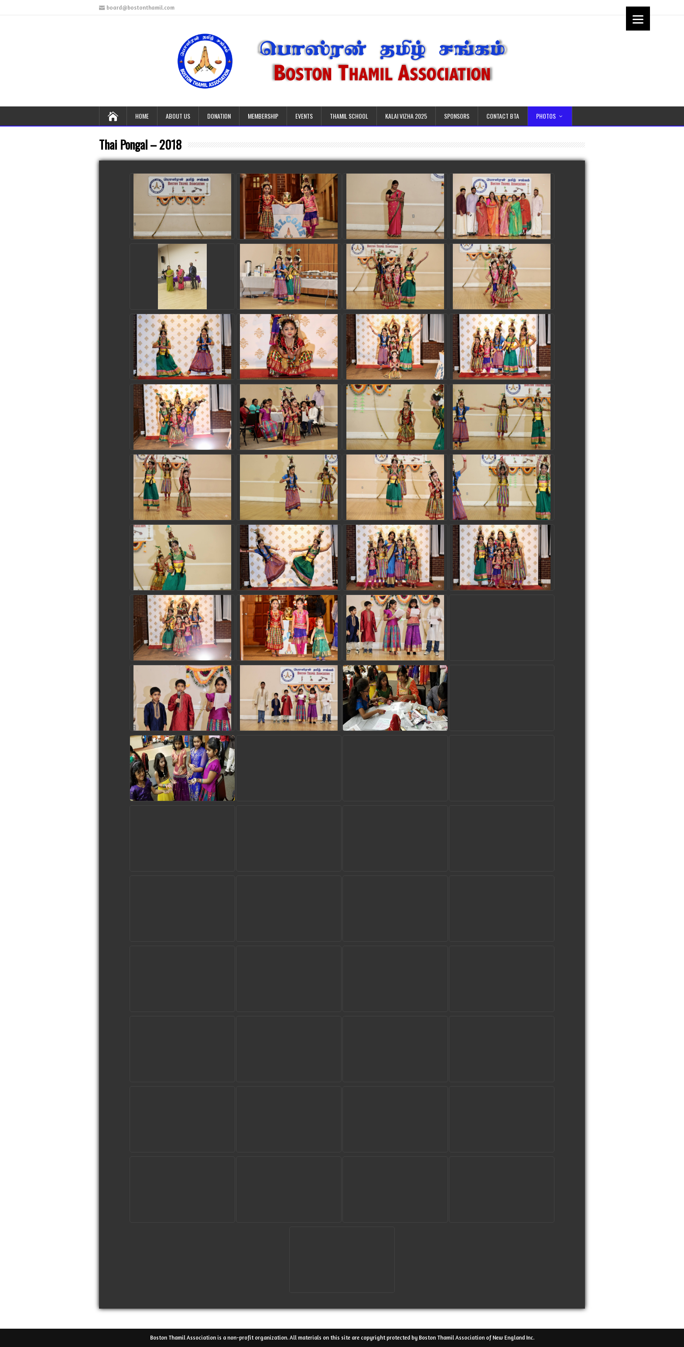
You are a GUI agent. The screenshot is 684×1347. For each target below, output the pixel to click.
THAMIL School (349, 115)
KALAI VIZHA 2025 (406, 115)
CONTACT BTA (502, 115)
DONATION (219, 115)
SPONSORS (456, 115)
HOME (142, 115)
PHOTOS (546, 115)
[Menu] (638, 19)
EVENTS (304, 115)
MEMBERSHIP (263, 115)
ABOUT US (178, 115)
